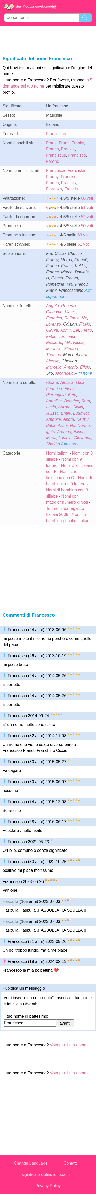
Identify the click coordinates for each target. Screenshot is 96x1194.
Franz (64, 143)
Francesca (55, 170)
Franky (78, 143)
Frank (51, 143)
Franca (52, 183)
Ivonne (84, 425)
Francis (71, 189)
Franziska (76, 170)
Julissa (52, 413)
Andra (68, 419)
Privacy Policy (48, 1186)
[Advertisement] (48, 39)
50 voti (87, 226)
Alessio (52, 361)
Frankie (68, 149)
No (84, 318)
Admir (65, 330)
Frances (68, 183)
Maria (51, 438)
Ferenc (52, 161)
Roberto (68, 306)
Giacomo (54, 312)
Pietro (86, 330)
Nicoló (78, 342)
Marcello (53, 367)
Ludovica (81, 413)
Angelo (52, 306)
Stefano (71, 349)
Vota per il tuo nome (68, 1045)
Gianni (52, 330)
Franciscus (56, 134)
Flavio (84, 324)
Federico (54, 318)
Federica (54, 388)
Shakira (53, 444)
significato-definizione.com (46, 1174)
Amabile (53, 419)
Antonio (71, 367)
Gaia (80, 382)
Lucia (51, 407)
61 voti (84, 244)
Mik (68, 342)
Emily (66, 413)
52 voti (87, 216)
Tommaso (68, 336)
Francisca (70, 177)
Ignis (50, 431)
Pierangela (56, 395)
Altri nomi (83, 373)
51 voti (87, 207)
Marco (70, 312)
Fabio (51, 336)
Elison (79, 431)
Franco (52, 149)
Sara (85, 401)
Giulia (78, 407)
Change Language (31, 1163)
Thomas (53, 355)
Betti (72, 395)
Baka (50, 425)
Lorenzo (53, 324)
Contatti (70, 1163)
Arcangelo (64, 373)
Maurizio (53, 349)
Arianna (64, 431)
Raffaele (72, 318)
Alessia (67, 382)
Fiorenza (54, 189)
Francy (52, 177)
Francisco (77, 155)
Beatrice (71, 401)
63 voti (84, 235)
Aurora (64, 407)
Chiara (52, 382)
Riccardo (54, 342)
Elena (69, 388)
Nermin (83, 419)
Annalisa (54, 401)
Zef (76, 330)
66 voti (87, 198)
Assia (63, 425)
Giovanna (83, 438)
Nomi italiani (57, 453)
